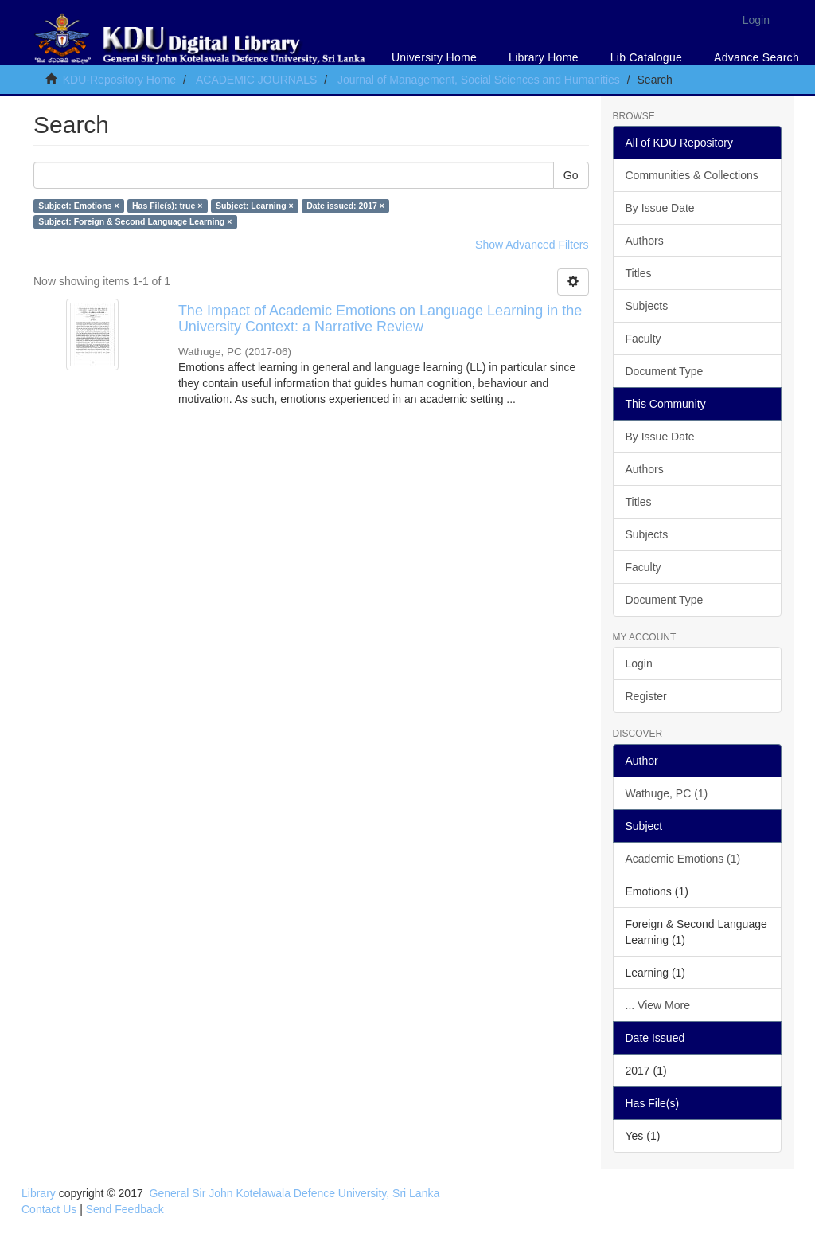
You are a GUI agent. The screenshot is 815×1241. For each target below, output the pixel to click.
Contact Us (48, 1209)
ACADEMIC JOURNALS (256, 79)
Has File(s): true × (167, 205)
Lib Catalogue (646, 57)
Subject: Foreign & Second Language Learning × (135, 221)
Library (38, 1193)
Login (639, 663)
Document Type (665, 371)
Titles (639, 273)
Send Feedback (125, 1209)
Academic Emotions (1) (683, 858)
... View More (658, 1005)
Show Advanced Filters (531, 244)
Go (571, 175)
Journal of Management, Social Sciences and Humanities (478, 79)
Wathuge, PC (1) (667, 793)
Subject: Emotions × (78, 205)
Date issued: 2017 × (345, 205)
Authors (645, 240)
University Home (434, 57)
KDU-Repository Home (119, 79)
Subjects (647, 305)
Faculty (643, 338)
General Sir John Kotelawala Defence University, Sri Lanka (295, 1193)
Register (646, 696)
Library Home (544, 57)
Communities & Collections (692, 175)
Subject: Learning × (255, 205)
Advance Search (756, 57)
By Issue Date (660, 208)
